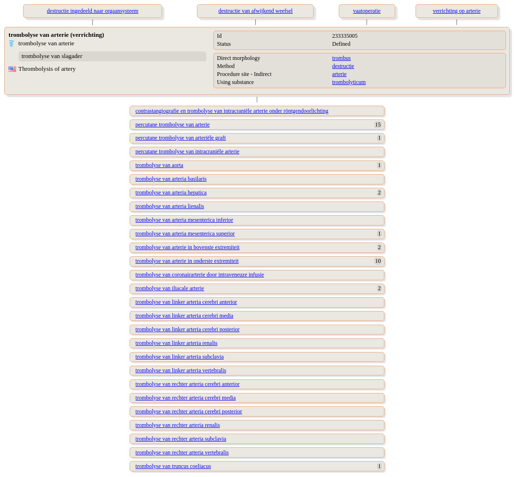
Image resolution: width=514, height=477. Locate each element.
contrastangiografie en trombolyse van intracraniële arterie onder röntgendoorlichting (232, 111)
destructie (343, 66)
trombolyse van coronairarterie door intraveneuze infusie (200, 274)
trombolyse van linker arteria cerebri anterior (186, 302)
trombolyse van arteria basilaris (171, 179)
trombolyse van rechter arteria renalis (178, 425)
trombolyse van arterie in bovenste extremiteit (188, 247)
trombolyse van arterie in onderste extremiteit (187, 261)
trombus (341, 58)
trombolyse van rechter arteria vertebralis (182, 452)
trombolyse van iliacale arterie (170, 288)
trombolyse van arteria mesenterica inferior (184, 220)
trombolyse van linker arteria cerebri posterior (188, 329)
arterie (339, 74)
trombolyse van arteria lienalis (170, 206)
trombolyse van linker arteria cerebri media (185, 315)
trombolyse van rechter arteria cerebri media (186, 397)
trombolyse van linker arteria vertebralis (181, 370)
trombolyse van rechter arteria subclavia (181, 438)
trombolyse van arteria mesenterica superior (185, 233)
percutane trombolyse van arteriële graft (181, 137)
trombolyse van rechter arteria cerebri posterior (189, 411)
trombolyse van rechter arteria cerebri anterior (188, 384)
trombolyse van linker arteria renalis (177, 343)
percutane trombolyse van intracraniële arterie (188, 151)
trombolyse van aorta (159, 165)
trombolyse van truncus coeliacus (173, 466)
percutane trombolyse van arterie (173, 124)
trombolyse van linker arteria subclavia (180, 356)
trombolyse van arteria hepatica (171, 192)
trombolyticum (349, 82)
